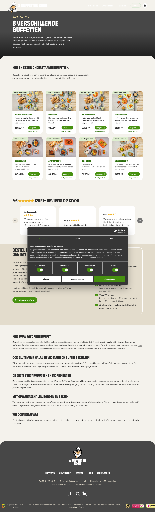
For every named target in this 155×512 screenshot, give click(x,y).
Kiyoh (74, 200)
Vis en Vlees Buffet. (65, 348)
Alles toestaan (109, 279)
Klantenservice (78, 505)
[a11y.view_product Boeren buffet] (27, 147)
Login (90, 473)
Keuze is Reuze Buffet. (115, 348)
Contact (88, 505)
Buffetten (93, 5)
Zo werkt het (108, 5)
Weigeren (45, 279)
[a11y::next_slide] (140, 220)
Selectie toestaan (77, 279)
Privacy (118, 505)
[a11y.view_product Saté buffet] (94, 147)
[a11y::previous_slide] (15, 220)
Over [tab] (111, 238)
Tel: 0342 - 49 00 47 (47, 481)
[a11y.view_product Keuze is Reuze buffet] (27, 101)
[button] (145, 5)
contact (69, 366)
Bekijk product (33, 131)
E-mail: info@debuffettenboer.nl (73, 481)
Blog (94, 505)
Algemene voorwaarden (105, 505)
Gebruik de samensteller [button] (25, 300)
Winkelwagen (103, 473)
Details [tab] (77, 238)
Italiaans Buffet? (32, 348)
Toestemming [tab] (44, 239)
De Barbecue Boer (64, 505)
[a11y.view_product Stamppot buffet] (127, 147)
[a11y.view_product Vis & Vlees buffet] (94, 101)
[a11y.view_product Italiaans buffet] (127, 101)
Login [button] (135, 5)
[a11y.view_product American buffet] (61, 147)
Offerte (122, 5)
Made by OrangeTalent (76, 507)
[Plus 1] (34, 127)
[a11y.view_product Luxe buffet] (61, 101)
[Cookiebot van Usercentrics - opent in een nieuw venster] (115, 231)
